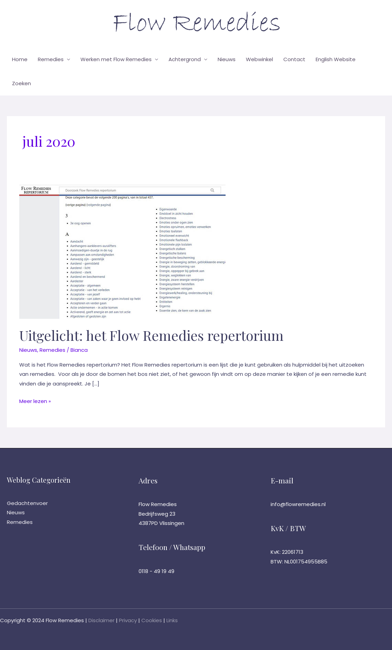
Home (20, 59)
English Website (336, 59)
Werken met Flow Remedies (116, 59)
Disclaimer (101, 620)
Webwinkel (259, 59)
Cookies (151, 620)
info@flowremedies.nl (298, 504)
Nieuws (227, 59)
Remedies (51, 59)
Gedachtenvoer (27, 503)
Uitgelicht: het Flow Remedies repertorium (151, 335)
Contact (294, 59)
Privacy (128, 620)
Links (172, 620)
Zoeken (21, 83)
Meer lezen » (35, 401)
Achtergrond (184, 59)
